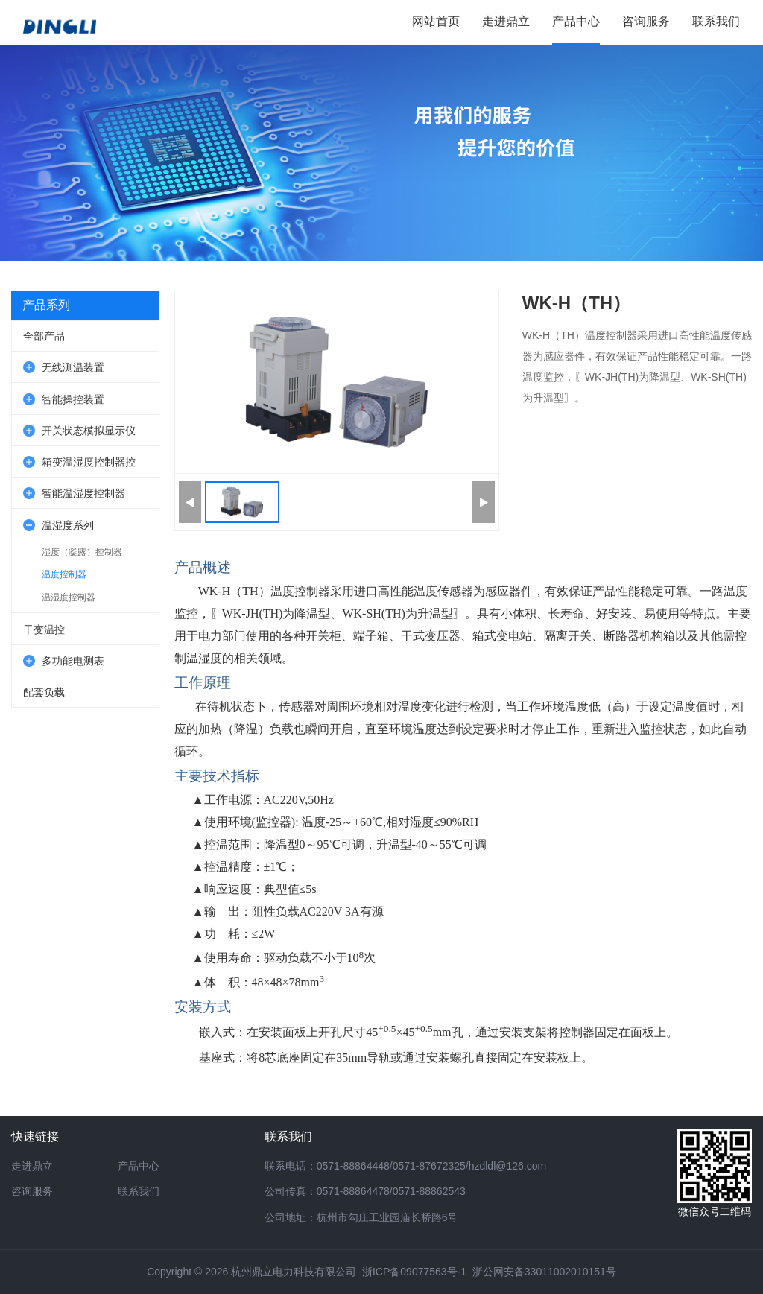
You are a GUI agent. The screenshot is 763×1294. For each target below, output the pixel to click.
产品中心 (138, 1166)
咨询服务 (32, 1191)
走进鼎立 (32, 1166)
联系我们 (138, 1191)
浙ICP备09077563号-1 (414, 1272)
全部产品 (44, 336)
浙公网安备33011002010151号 (544, 1272)
